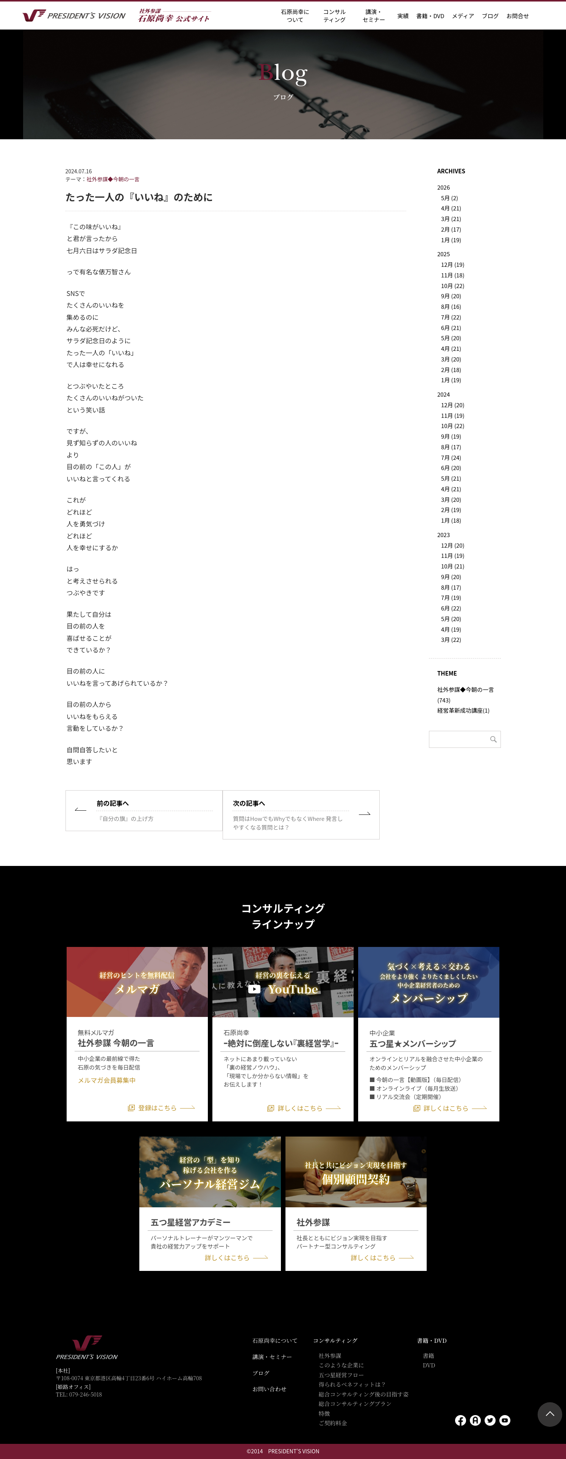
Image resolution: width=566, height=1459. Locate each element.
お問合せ (517, 16)
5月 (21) (451, 478)
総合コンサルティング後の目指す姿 (364, 1394)
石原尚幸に (295, 15)
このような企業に (341, 1365)
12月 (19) (453, 264)
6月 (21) (451, 328)
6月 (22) (451, 608)
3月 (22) (451, 639)
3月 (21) (451, 219)
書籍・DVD (430, 16)
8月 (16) (451, 306)
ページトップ (550, 1414)
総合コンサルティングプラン (355, 1404)
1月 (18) (451, 520)
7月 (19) (451, 597)
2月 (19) (451, 510)
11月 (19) (453, 415)
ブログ (490, 16)
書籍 (428, 1355)
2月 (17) (451, 229)
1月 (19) (451, 240)
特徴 (324, 1413)
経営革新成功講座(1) (463, 710)
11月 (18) (453, 275)
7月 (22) (451, 317)
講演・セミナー (272, 1357)
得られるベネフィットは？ (353, 1384)
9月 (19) (451, 436)
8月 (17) (451, 447)
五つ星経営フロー (341, 1375)
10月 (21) (453, 566)
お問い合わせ (270, 1389)
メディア (463, 16)
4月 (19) (451, 629)
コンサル (334, 15)
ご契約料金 (333, 1423)
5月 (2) (449, 198)
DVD (429, 1365)
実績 (403, 16)
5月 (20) (451, 338)
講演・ (373, 15)
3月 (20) (451, 359)
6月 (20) (451, 468)
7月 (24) (451, 457)
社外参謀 (330, 1355)
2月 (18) (451, 370)
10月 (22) (453, 286)
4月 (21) (451, 208)
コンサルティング (335, 1340)
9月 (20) (451, 296)
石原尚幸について (275, 1340)
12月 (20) (453, 405)
